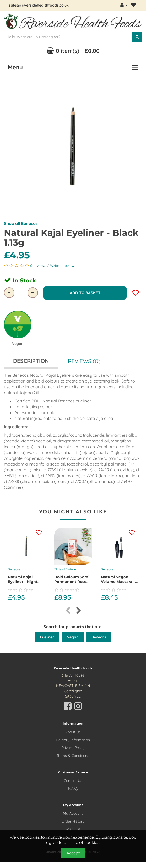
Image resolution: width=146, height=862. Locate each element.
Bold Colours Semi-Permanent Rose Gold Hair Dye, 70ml (72, 583)
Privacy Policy (73, 747)
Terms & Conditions (73, 754)
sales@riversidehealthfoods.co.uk (39, 5)
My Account (73, 813)
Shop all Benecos (21, 223)
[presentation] (68, 610)
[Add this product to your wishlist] (38, 532)
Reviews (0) (84, 360)
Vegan (72, 636)
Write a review (62, 265)
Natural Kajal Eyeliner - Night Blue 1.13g (22, 581)
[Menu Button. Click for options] (135, 68)
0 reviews (38, 265)
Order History (73, 820)
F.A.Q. (73, 787)
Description (31, 360)
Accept (73, 852)
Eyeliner (47, 636)
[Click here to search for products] (137, 37)
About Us (73, 731)
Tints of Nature (65, 569)
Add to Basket (85, 292)
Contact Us (73, 779)
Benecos (14, 569)
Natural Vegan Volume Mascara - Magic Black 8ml (118, 581)
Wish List (72, 828)
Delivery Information (73, 739)
